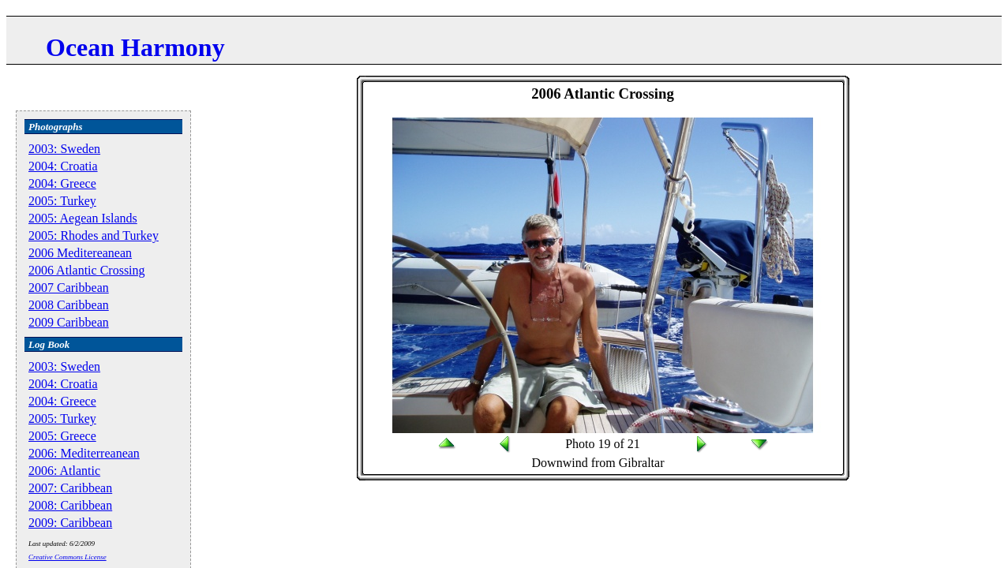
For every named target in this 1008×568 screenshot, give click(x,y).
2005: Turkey (62, 200)
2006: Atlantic (64, 470)
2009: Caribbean (70, 522)
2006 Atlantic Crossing (86, 270)
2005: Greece (62, 436)
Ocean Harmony (135, 47)
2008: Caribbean (70, 505)
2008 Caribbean (68, 305)
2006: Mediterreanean (84, 453)
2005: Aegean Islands (82, 218)
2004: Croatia (63, 166)
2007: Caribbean (70, 488)
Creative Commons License (67, 557)
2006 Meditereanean (80, 253)
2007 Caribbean (68, 287)
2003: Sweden (64, 148)
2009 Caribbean (68, 322)
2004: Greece (62, 183)
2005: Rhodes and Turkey (93, 235)
